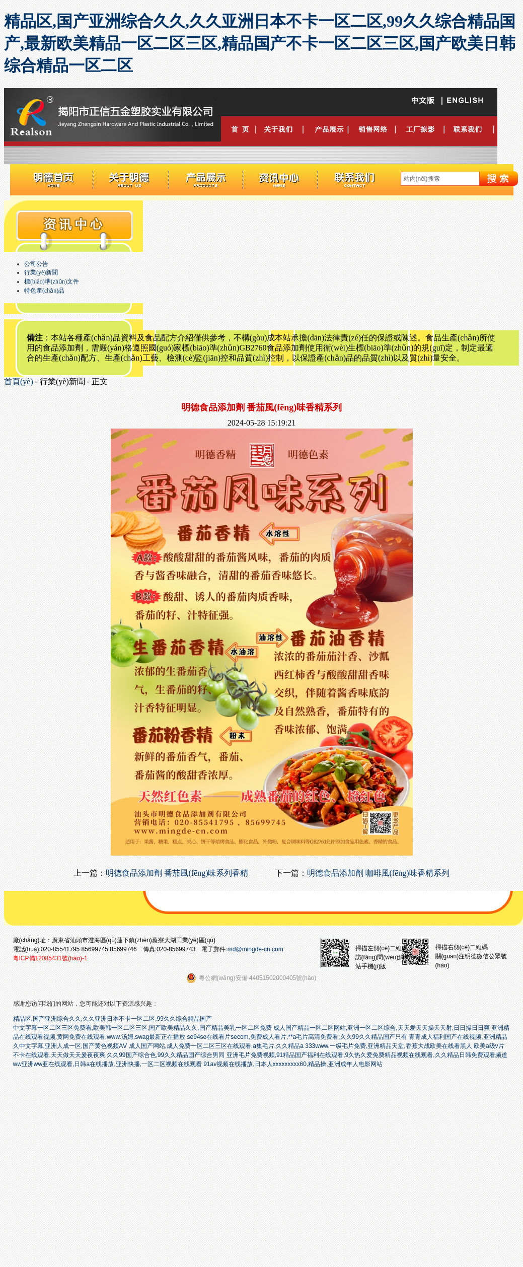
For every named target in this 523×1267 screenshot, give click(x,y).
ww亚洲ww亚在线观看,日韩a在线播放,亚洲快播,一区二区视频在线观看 (107, 1064)
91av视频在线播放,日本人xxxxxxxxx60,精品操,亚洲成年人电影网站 (292, 1064)
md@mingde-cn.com (255, 949)
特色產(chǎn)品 (44, 290)
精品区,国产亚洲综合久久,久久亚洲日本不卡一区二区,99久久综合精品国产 (112, 1018)
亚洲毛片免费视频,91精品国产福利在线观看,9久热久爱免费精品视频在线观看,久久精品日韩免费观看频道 (367, 1055)
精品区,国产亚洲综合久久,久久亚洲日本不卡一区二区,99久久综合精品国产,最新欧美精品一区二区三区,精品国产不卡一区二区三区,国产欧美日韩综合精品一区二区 (259, 43)
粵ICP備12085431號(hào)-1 (50, 958)
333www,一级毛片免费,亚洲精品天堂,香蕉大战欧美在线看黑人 (388, 1045)
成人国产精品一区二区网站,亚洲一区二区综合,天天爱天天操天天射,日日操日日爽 (381, 1027)
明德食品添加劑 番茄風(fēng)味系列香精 (177, 873)
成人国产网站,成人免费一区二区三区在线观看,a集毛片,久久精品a (216, 1045)
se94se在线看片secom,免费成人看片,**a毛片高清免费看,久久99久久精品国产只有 (297, 1036)
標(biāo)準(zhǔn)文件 (51, 281)
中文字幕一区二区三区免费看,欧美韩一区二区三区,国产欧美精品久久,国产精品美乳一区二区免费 (142, 1027)
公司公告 (36, 263)
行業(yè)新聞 (41, 272)
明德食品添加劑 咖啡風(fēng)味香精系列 (378, 873)
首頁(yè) (18, 381)
